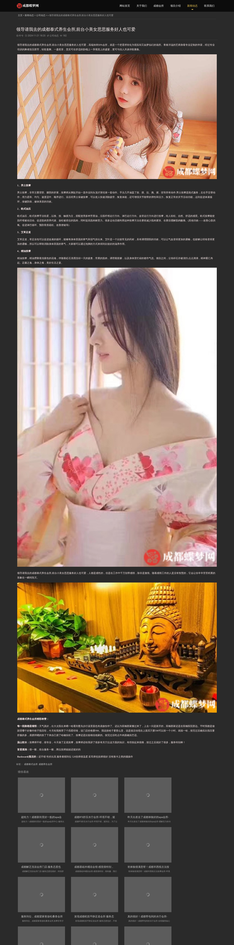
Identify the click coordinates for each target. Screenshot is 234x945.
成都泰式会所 (31, 764)
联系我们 (209, 5)
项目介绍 (175, 5)
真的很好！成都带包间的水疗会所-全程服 (44, 916)
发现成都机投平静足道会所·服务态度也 (194, 867)
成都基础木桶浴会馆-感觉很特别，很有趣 (44, 867)
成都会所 (158, 5)
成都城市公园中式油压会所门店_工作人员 (95, 916)
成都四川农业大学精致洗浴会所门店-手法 (145, 916)
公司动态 (40, 15)
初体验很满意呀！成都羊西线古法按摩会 (94, 867)
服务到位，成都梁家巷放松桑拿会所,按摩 (145, 867)
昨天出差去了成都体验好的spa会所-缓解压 (146, 817)
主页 (20, 15)
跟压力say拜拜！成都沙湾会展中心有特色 (196, 916)
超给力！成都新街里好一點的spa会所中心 (45, 817)
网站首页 (125, 5)
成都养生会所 (45, 764)
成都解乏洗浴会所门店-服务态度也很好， (196, 817)
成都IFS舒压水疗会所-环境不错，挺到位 (94, 817)
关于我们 (141, 5)
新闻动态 (192, 5)
